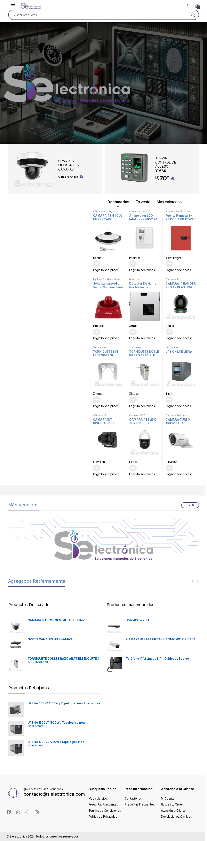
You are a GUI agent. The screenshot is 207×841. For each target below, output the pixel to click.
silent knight (173, 258)
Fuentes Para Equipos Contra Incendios (178, 212)
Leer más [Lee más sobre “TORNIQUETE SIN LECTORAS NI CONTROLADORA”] (97, 399)
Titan (169, 393)
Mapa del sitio (98, 798)
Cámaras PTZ (137, 415)
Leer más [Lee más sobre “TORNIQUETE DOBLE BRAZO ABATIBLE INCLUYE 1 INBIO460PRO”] (133, 399)
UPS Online (172, 347)
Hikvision (99, 461)
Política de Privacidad (103, 816)
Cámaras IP (172, 279)
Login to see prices (106, 270)
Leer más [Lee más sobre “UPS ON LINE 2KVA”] (169, 399)
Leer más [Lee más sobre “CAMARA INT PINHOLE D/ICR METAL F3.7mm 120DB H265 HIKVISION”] (97, 468)
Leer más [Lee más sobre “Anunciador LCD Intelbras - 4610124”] (133, 263)
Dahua (97, 258)
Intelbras (135, 258)
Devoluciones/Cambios (176, 816)
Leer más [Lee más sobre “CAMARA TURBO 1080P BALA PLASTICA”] (169, 468)
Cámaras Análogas (104, 211)
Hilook (133, 461)
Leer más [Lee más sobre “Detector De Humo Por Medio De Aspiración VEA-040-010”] (133, 331)
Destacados (118, 202)
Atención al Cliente (173, 810)
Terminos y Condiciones (105, 810)
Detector (134, 279)
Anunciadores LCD (139, 211)
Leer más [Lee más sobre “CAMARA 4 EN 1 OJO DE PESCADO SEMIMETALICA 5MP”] (97, 263)
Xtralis (133, 325)
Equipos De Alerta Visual (107, 279)
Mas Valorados (169, 202)
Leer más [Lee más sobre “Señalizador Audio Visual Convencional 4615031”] (97, 331)
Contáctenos (133, 798)
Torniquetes (99, 347)
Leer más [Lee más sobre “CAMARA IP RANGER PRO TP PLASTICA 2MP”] (169, 331)
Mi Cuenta (167, 798)
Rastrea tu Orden (172, 804)
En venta (143, 202)
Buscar (193, 14)
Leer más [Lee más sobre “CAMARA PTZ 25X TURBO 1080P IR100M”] (133, 468)
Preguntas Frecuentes (103, 804)
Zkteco (98, 393)
